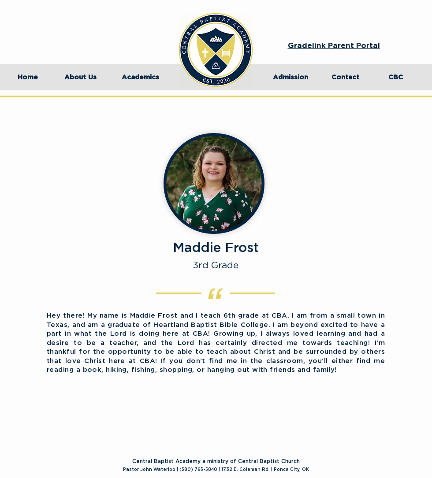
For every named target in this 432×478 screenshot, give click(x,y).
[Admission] (290, 77)
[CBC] (395, 77)
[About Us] (80, 77)
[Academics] (140, 77)
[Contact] (345, 77)
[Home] (27, 77)
